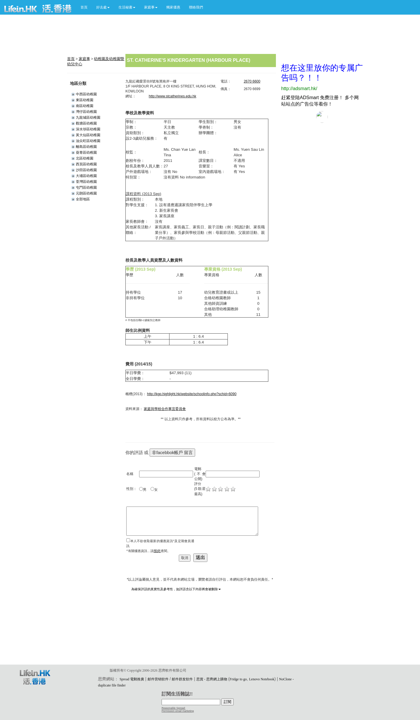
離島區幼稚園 (86, 147)
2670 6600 (252, 81)
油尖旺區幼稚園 (88, 141)
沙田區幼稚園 (86, 170)
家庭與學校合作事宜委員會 (165, 409)
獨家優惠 (173, 7)
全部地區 (83, 199)
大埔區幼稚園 (86, 176)
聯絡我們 (196, 7)
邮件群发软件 (182, 679)
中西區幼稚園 (86, 94)
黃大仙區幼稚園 (88, 135)
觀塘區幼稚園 (86, 123)
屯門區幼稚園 (86, 187)
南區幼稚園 (84, 106)
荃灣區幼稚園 (86, 182)
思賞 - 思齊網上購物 (211, 679)
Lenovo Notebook (261, 679)
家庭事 (84, 59)
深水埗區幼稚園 (88, 129)
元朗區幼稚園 (86, 193)
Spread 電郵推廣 (132, 679)
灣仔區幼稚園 (86, 112)
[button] (103, 7)
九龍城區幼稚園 (88, 117)
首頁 (84, 7)
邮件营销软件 (158, 679)
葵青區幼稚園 (86, 152)
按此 (157, 551)
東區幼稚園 (84, 100)
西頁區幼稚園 (86, 164)
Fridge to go (238, 679)
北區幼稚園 (84, 158)
